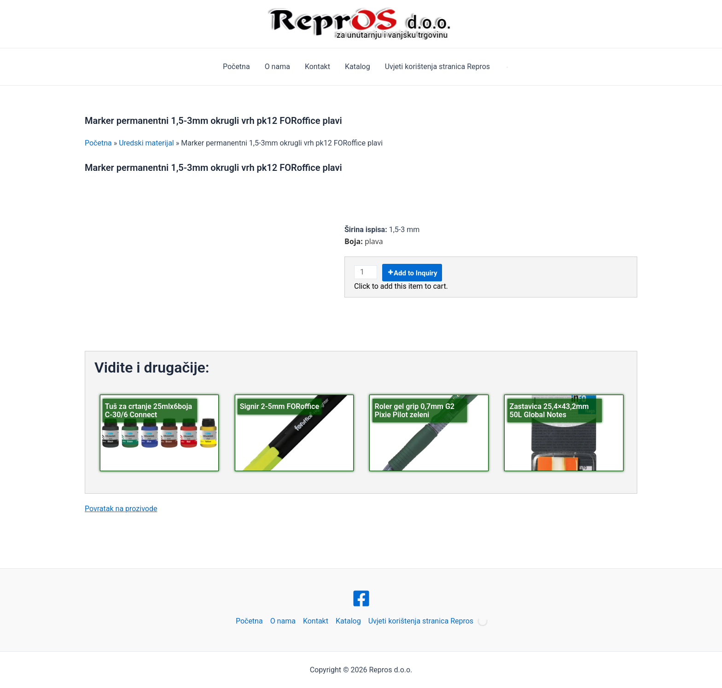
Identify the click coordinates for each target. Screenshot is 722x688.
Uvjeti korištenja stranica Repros (437, 66)
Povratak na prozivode (121, 508)
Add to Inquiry (415, 273)
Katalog (357, 66)
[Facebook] (361, 598)
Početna (236, 66)
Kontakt (317, 66)
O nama (277, 66)
